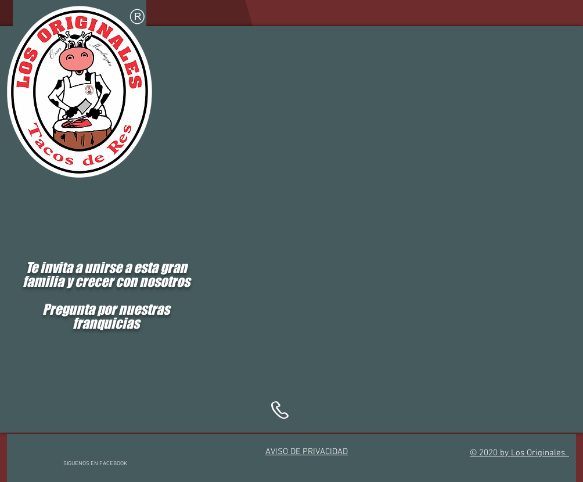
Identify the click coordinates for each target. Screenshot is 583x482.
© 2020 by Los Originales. (519, 453)
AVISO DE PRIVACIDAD (306, 452)
